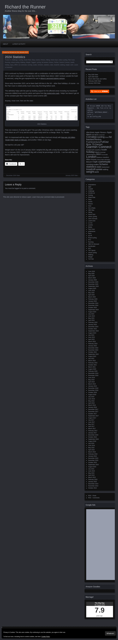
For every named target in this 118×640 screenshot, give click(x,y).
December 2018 (93, 388)
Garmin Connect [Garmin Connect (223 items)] (98, 147)
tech (89, 248)
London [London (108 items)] (91, 156)
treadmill (56, 65)
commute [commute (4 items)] (102, 135)
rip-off (90, 235)
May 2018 (91, 401)
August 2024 (92, 312)
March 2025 (92, 297)
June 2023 (91, 337)
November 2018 (93, 390)
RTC (89, 240)
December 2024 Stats (13, 175)
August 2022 (92, 356)
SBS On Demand (93, 244)
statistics (46, 65)
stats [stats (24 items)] (99, 167)
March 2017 (92, 428)
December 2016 (93, 435)
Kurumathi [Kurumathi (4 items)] (105, 154)
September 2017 (93, 416)
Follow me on (101, 91)
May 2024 (91, 318)
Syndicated (91, 246)
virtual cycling (15, 62)
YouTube (91, 259)
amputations (92, 185)
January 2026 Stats (94, 83)
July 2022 (91, 358)
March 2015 (92, 477)
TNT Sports (91, 250)
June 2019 (91, 377)
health (72, 62)
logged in (17, 188)
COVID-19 (91, 193)
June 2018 (91, 399)
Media (90, 227)
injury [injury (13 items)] (97, 152)
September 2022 (93, 354)
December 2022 (93, 348)
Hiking (48, 60)
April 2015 (91, 475)
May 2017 (91, 424)
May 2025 (91, 293)
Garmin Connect (64, 62)
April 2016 (91, 450)
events (38, 60)
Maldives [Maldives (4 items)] (99, 157)
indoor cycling (63, 60)
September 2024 (93, 310)
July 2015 (91, 469)
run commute (22, 65)
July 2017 (91, 420)
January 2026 (92, 280)
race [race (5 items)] (102, 159)
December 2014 (93, 484)
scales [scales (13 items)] (96, 164)
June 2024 (91, 316)
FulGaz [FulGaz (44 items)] (104, 141)
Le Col (90, 223)
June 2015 (91, 471)
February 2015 (92, 479)
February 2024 (92, 322)
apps (89, 187)
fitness (51, 62)
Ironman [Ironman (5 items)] (103, 152)
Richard (12, 52)
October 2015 (92, 462)
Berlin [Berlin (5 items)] (96, 135)
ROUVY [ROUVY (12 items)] (89, 162)
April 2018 (91, 403)
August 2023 (92, 333)
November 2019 (93, 375)
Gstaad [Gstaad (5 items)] (88, 150)
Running (7, 62)
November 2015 (93, 460)
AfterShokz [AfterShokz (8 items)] (90, 132)
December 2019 (93, 373)
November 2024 (93, 305)
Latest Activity (18, 44)
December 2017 (93, 409)
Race (90, 233)
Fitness (43, 60)
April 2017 (91, 426)
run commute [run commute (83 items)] (101, 161)
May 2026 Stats (93, 74)
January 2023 (92, 346)
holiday (7, 65)
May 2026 (91, 273)
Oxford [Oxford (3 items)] (99, 159)
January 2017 (92, 433)
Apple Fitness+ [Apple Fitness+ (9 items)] (101, 132)
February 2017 (92, 431)
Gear (89, 206)
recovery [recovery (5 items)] (107, 159)
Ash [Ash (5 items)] (93, 135)
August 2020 (92, 369)
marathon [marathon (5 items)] (106, 157)
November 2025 (93, 284)
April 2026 (91, 276)
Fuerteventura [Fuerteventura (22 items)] (93, 142)
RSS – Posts (92, 495)
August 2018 (92, 394)
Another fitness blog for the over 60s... (21, 11)
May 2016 (91, 447)
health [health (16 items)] (104, 149)
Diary (33, 60)
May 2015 (91, 473)
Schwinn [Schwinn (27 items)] (103, 164)
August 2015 (92, 467)
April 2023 (91, 339)
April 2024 (91, 320)
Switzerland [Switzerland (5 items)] (105, 167)
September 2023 (93, 331)
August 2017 (92, 418)
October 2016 (92, 437)
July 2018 (91, 397)
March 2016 (92, 452)
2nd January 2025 (22, 52)
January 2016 (92, 456)
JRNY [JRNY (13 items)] (98, 154)
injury (11, 65)
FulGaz (56, 62)
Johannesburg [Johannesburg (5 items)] (91, 154)
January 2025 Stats (71, 175)
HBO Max (91, 210)
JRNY (16, 65)
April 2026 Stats (93, 77)
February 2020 (92, 371)
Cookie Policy (45, 636)
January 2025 (92, 301)
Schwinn (40, 65)
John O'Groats (92, 218)
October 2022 (92, 352)
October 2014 (92, 488)
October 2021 (92, 365)
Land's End (91, 221)
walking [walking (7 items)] (105, 169)
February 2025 (92, 299)
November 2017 (93, 411)
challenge (15, 60)
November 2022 (93, 350)
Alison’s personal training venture (52, 78)
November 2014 (93, 486)
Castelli (90, 189)
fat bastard (45, 62)
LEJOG (90, 225)
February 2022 (92, 363)
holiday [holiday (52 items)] (90, 151)
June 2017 (91, 422)
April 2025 (91, 295)
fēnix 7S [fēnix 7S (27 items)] (90, 144)
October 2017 (92, 414)
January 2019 (92, 386)
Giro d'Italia (91, 208)
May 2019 (91, 380)
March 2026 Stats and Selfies (97, 79)
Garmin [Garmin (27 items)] (99, 144)
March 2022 (92, 360)
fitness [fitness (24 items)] (98, 139)
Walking (22, 62)
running (29, 65)
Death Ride (27, 60)
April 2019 (91, 382)
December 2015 (93, 458)
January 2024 (92, 324)
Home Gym (54, 60)
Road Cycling (92, 238)
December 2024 (93, 303)
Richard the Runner (25, 6)
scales (35, 65)
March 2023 (92, 341)
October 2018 (92, 392)
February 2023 (92, 343)
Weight (28, 62)
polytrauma (91, 231)
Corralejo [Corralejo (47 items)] (91, 136)
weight (67, 65)
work (71, 65)
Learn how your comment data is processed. (48, 197)
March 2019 (92, 384)
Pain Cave (71, 60)
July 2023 (91, 335)
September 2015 (93, 464)
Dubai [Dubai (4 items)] (107, 137)
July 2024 (91, 314)
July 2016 (91, 443)
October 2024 (92, 307)
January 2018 (92, 407)
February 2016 (92, 454)
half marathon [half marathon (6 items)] (96, 150)
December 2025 (93, 282)
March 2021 (92, 367)
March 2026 (92, 278)
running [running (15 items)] (89, 164)
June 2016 (91, 445)
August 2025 (92, 288)
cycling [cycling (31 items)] (100, 137)
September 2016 (93, 439)
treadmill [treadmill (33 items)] (90, 169)
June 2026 (91, 271)
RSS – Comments (94, 498)
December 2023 (93, 326)
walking (62, 65)
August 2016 (92, 441)
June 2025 (91, 290)
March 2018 (92, 405)
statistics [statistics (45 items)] (91, 166)
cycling (39, 62)
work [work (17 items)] (96, 172)
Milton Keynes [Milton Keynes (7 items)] (91, 159)
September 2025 (93, 286)
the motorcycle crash (51, 93)
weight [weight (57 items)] (90, 171)
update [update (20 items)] (99, 169)
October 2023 (92, 329)
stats (51, 65)
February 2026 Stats (94, 81)
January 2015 (92, 481)
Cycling (20, 60)
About (5, 44)
